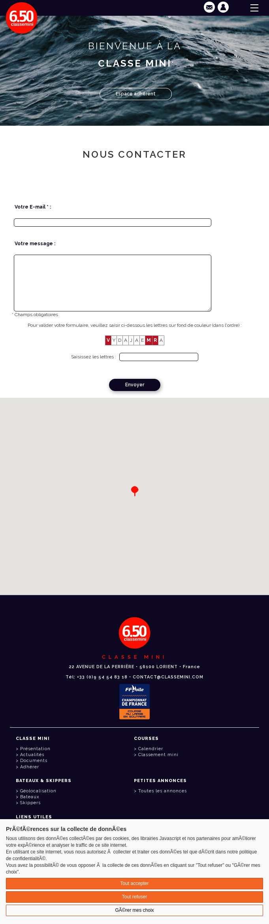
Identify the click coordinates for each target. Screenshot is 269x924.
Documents (33, 760)
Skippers (30, 802)
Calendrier (150, 748)
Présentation (35, 748)
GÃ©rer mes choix (134, 910)
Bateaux (29, 796)
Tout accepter (134, 883)
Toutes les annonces (162, 791)
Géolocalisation (38, 791)
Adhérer (29, 766)
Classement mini (158, 754)
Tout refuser (134, 897)
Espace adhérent (136, 94)
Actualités (32, 754)
